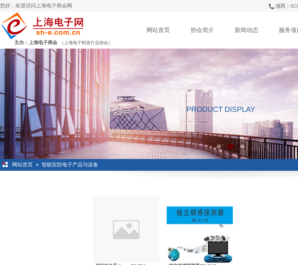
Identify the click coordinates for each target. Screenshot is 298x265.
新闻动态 (246, 30)
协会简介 (202, 30)
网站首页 (158, 30)
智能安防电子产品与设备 (70, 164)
